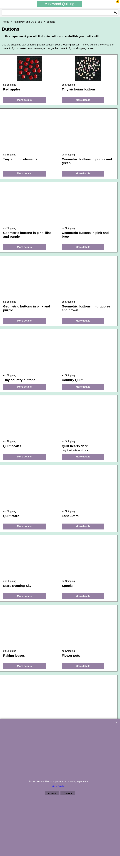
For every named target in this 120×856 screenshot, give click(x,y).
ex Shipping (9, 84)
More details (24, 100)
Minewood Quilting (59, 4)
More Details (58, 786)
